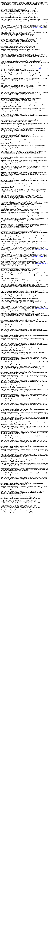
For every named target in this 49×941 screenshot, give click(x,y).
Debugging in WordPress (38, 27)
